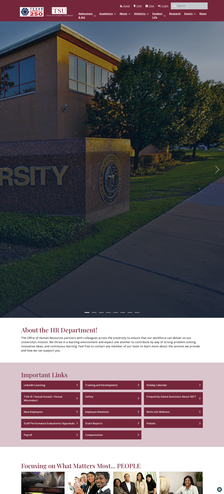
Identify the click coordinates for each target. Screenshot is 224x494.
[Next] (216, 169)
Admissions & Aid (87, 15)
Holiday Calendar (157, 385)
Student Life (159, 15)
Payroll (28, 435)
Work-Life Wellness (158, 412)
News (202, 13)
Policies (151, 423)
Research (175, 13)
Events (190, 13)
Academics (107, 13)
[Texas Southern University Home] (59, 11)
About (125, 13)
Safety (89, 396)
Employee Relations (97, 412)
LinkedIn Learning (34, 385)
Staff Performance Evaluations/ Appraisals (49, 423)
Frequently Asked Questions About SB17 (171, 396)
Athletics (141, 13)
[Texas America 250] (32, 11)
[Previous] (8, 169)
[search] (189, 5)
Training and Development (101, 385)
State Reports (94, 423)
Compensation (94, 435)
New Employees (33, 412)
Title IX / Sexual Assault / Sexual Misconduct (43, 398)
